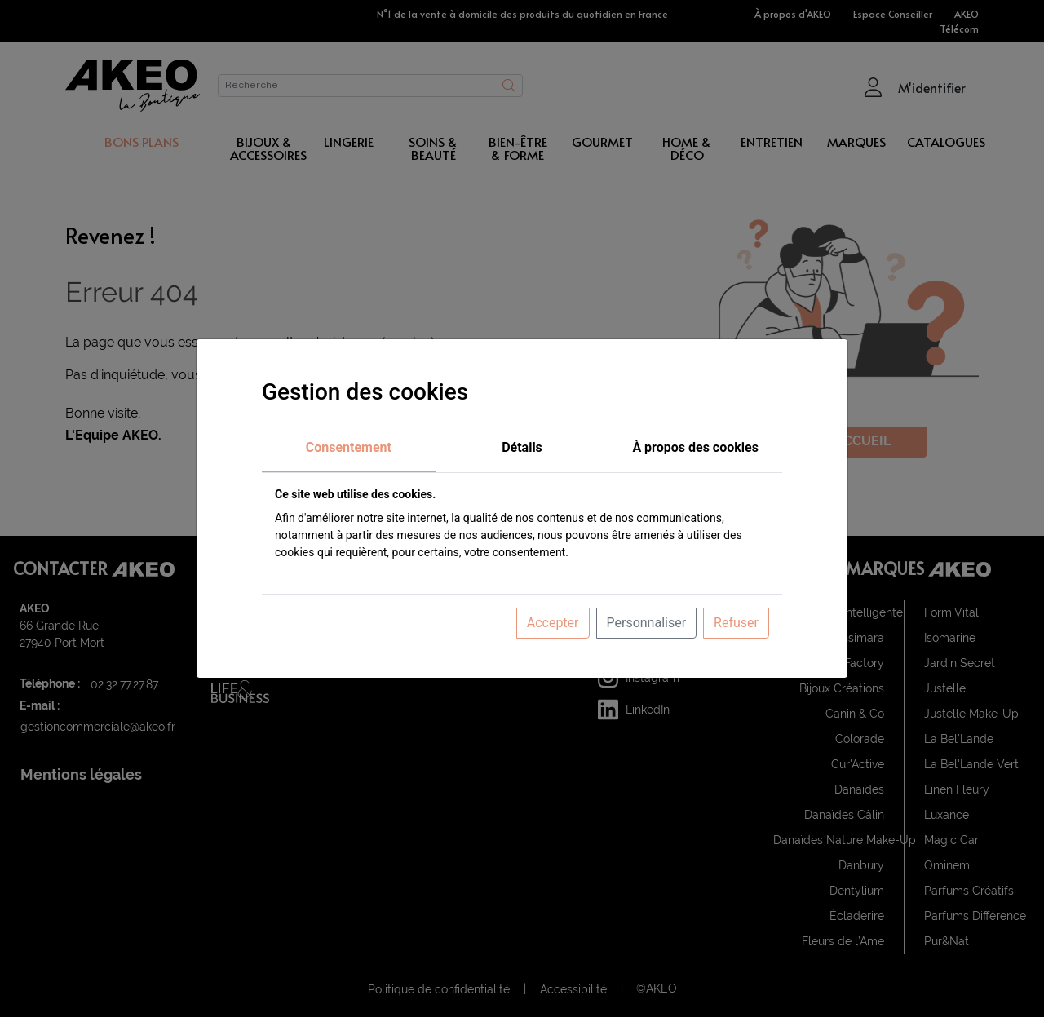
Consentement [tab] (349, 447)
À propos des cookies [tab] (695, 447)
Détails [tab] (522, 447)
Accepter (553, 622)
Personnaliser (647, 622)
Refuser (736, 622)
